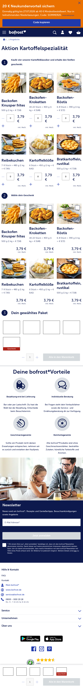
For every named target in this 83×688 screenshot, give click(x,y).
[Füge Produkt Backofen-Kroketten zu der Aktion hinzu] (30, 125)
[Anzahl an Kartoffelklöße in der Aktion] (38, 176)
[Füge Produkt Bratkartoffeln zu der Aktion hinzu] (58, 184)
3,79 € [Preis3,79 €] (20, 118)
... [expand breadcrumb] (7, 39)
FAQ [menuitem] (4, 575)
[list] (41, 418)
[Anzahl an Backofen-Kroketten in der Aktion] (38, 118)
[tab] (62, 32)
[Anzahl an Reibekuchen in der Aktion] (10, 176)
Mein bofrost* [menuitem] (10, 585)
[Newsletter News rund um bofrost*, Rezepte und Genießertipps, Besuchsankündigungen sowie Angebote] (41, 531)
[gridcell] (12, 327)
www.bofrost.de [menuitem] (11, 589)
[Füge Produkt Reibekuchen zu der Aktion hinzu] (3, 184)
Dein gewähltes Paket (25, 313)
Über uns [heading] (41, 625)
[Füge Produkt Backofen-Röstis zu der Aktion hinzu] (58, 125)
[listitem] (21, 395)
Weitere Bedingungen (68, 15)
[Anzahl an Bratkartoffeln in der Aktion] (65, 176)
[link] (23, 32)
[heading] (41, 196)
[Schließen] (79, 3)
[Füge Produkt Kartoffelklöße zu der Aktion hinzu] (30, 184)
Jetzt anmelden (41, 535)
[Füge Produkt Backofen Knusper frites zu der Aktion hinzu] (3, 125)
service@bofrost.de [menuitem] (13, 594)
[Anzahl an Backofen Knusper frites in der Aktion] (10, 118)
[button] (5, 32)
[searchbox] (54, 32)
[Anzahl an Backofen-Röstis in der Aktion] (65, 118)
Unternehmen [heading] (41, 618)
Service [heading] (41, 610)
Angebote (15, 39)
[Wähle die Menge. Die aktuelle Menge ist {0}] (30, 682)
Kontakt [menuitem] (5, 580)
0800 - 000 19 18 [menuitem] (12, 599)
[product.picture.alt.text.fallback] (14, 82)
